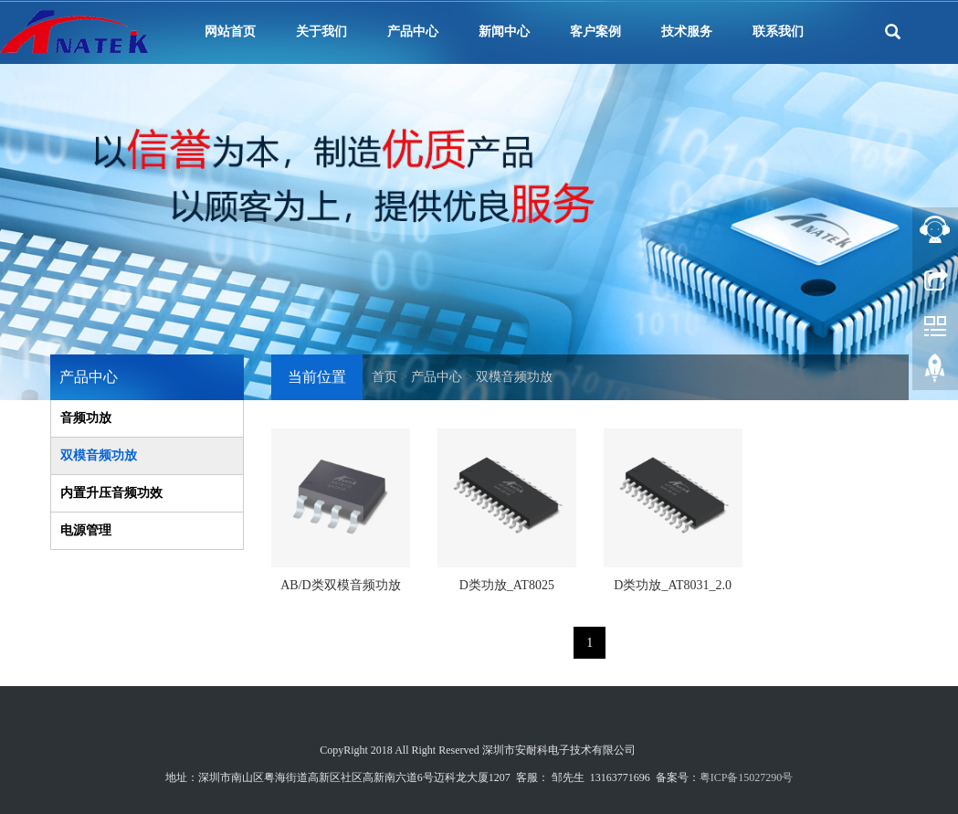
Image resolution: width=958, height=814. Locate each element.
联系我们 (778, 31)
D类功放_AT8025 (506, 585)
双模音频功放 (514, 377)
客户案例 (595, 31)
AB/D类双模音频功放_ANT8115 (340, 591)
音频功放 (85, 418)
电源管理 (85, 530)
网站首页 (230, 31)
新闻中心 (504, 31)
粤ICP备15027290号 (747, 777)
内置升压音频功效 (111, 493)
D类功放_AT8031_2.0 (673, 585)
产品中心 (412, 31)
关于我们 (321, 31)
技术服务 (686, 31)
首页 (384, 377)
